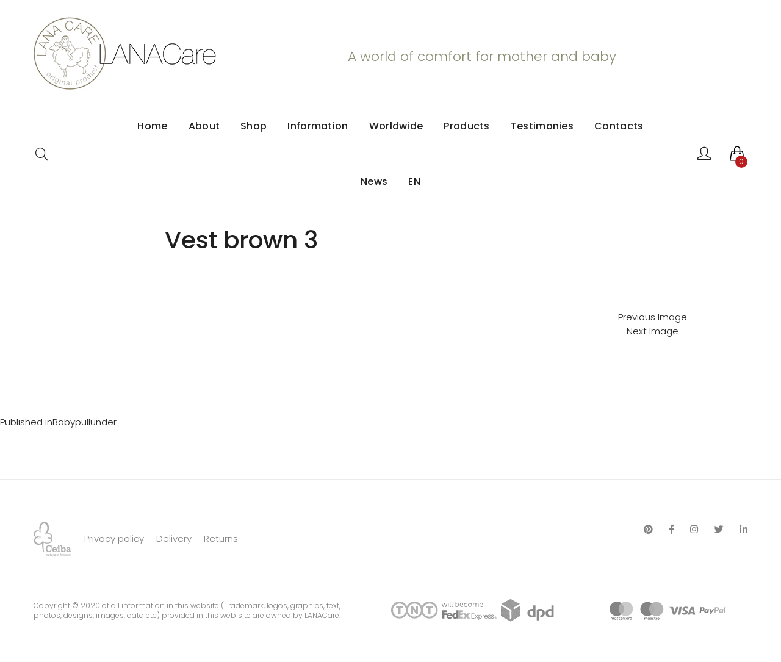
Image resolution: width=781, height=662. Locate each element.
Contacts (618, 126)
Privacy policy (114, 538)
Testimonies (542, 126)
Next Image (652, 331)
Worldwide (396, 126)
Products (466, 126)
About (204, 126)
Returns (221, 538)
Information (317, 126)
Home (152, 126)
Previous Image (652, 317)
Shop (253, 126)
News (374, 181)
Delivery (174, 538)
